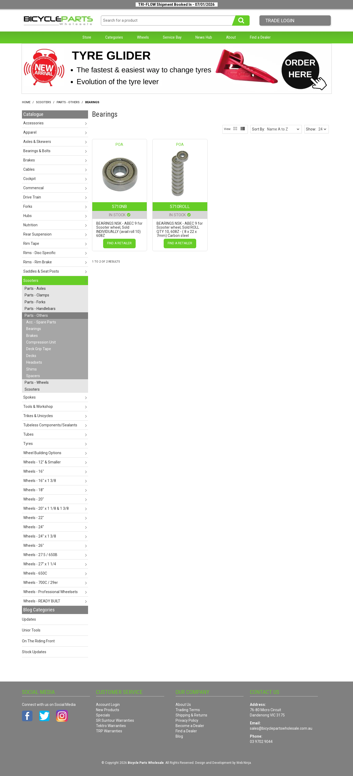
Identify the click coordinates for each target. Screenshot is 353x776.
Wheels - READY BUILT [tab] (41, 601)
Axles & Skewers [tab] (37, 141)
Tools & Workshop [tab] (38, 406)
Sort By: (258, 129)
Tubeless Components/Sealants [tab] (50, 425)
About (231, 37)
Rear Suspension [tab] (37, 234)
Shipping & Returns (191, 715)
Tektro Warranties (111, 726)
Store (86, 37)
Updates (29, 619)
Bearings (33, 329)
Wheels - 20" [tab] (33, 499)
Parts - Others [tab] (36, 315)
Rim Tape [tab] (31, 243)
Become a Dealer (190, 726)
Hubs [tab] (27, 216)
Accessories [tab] (33, 123)
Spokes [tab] (29, 397)
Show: (311, 129)
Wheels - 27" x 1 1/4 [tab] (39, 564)
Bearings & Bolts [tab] (37, 151)
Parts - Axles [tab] (35, 288)
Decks (31, 356)
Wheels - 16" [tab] (33, 471)
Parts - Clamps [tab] (37, 295)
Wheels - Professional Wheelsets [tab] (50, 592)
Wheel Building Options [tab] (42, 453)
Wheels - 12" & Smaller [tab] (42, 462)
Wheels (143, 37)
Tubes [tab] (28, 434)
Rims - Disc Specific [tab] (39, 253)
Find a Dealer (260, 37)
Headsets (34, 362)
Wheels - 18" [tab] (33, 490)
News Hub (203, 37)
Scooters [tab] (30, 280)
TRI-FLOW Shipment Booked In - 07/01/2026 (176, 4)
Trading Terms (188, 710)
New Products (107, 710)
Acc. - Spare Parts (41, 322)
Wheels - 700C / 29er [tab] (40, 582)
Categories (114, 37)
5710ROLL (180, 206)
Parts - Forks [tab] (35, 302)
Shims (31, 369)
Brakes (32, 335)
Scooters (43, 102)
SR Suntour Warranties (115, 720)
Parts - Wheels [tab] (37, 382)
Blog (179, 736)
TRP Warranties (109, 731)
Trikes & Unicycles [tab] (38, 416)
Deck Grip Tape (38, 349)
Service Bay (172, 37)
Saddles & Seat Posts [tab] (41, 271)
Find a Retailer (119, 243)
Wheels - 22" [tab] (33, 518)
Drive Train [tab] (32, 197)
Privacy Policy (187, 720)
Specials (103, 715)
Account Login (108, 704)
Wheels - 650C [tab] (35, 573)
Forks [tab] (27, 206)
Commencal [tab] (33, 188)
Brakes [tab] (29, 160)
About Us (183, 704)
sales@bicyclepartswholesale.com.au (281, 728)
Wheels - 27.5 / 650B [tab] (40, 555)
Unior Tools (31, 630)
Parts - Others (68, 102)
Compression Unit (41, 342)
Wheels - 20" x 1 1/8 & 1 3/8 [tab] (46, 508)
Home (26, 102)
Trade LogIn (280, 20)
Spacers (33, 376)
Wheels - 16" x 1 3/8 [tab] (39, 481)
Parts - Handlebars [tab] (40, 308)
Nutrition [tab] (30, 225)
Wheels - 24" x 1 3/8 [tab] (39, 536)
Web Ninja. (244, 763)
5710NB (119, 206)
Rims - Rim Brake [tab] (37, 262)
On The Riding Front (38, 641)
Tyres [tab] (28, 443)
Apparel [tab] (29, 132)
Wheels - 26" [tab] (33, 545)
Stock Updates (34, 652)
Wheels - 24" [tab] (33, 527)
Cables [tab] (29, 169)
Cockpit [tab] (29, 179)
